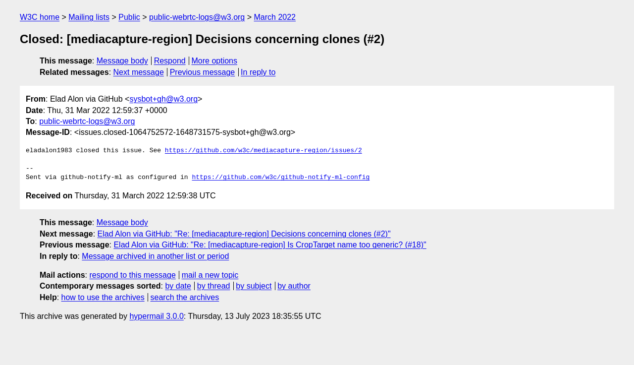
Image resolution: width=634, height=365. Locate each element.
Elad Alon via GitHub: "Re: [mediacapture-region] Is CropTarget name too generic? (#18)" (269, 245)
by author (294, 286)
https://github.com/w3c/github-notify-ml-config (281, 177)
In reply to (258, 72)
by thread (213, 286)
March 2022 (275, 17)
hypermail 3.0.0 (156, 316)
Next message (138, 72)
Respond (170, 61)
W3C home (39, 17)
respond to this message (132, 275)
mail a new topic (210, 275)
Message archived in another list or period (155, 256)
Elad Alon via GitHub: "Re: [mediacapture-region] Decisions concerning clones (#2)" (244, 234)
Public (129, 17)
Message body (122, 61)
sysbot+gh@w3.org (163, 99)
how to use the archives (103, 297)
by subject (253, 286)
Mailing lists (88, 17)
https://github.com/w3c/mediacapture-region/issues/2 (263, 150)
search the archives (185, 297)
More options (215, 61)
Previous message (202, 72)
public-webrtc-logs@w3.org (197, 17)
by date (178, 286)
